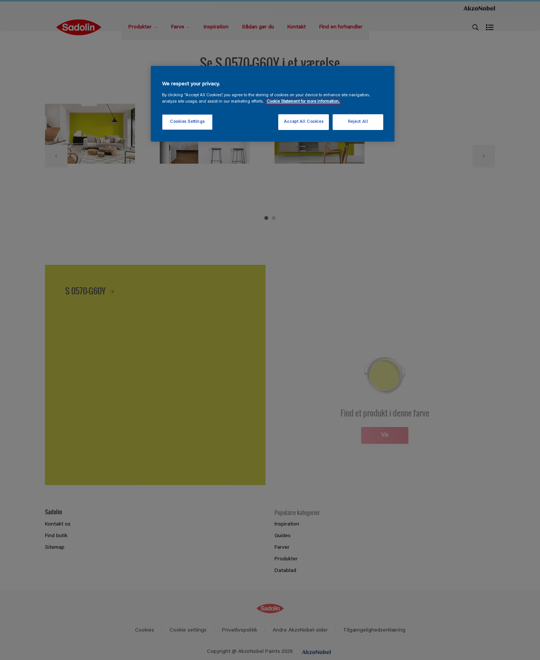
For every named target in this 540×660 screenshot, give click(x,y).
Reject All (358, 122)
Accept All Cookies (303, 122)
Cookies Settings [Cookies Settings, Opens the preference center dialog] (187, 122)
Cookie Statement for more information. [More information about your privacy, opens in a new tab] (303, 102)
